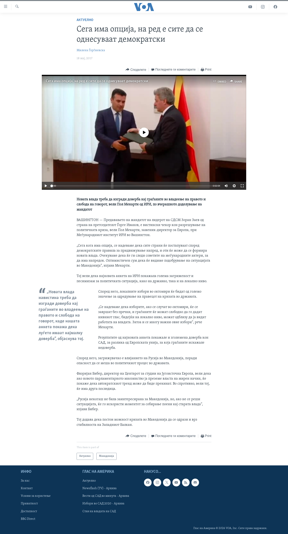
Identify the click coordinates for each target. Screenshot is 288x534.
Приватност (29, 503)
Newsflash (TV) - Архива (99, 488)
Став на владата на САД (99, 511)
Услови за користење (36, 496)
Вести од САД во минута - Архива (105, 496)
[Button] (136, 69)
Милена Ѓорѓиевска (91, 50)
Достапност (29, 511)
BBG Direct (28, 518)
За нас (25, 480)
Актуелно (85, 20)
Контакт (27, 488)
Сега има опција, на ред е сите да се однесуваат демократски (97, 81)
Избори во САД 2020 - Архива (103, 503)
